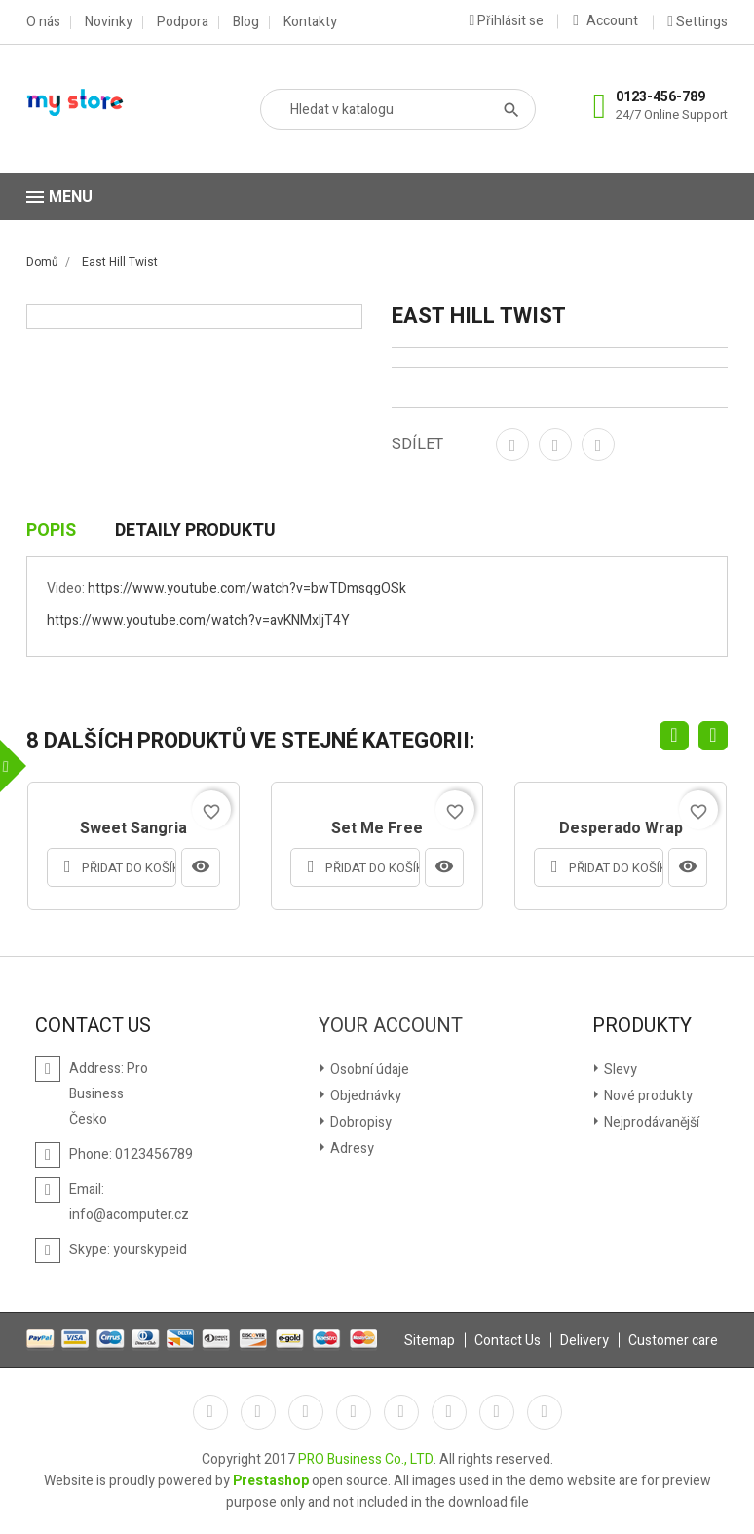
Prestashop (271, 1481)
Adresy (350, 1148)
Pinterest (598, 444)
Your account (391, 1026)
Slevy (619, 1069)
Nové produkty (647, 1096)
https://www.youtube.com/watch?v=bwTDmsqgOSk (247, 588)
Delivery (584, 1340)
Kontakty (310, 22)
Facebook (210, 1412)
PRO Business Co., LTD (366, 1459)
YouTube (353, 1412)
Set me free (377, 829)
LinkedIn (544, 1412)
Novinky (108, 22)
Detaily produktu (195, 531)
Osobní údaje (368, 1069)
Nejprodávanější (650, 1122)
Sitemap (429, 1340)
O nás (43, 22)
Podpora (182, 22)
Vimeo (449, 1412)
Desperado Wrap (621, 829)
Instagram (496, 1412)
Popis (51, 531)
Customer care (673, 1340)
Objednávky (364, 1096)
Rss (305, 1412)
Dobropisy (359, 1122)
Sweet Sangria (133, 829)
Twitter (258, 1412)
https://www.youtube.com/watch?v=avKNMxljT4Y (198, 620)
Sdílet (512, 444)
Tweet (555, 444)
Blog (246, 22)
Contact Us (507, 1340)
